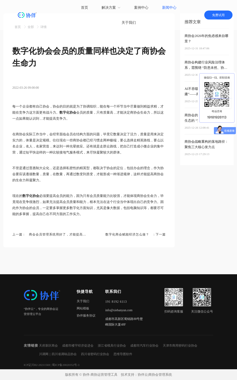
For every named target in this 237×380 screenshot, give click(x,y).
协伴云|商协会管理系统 (155, 374)
